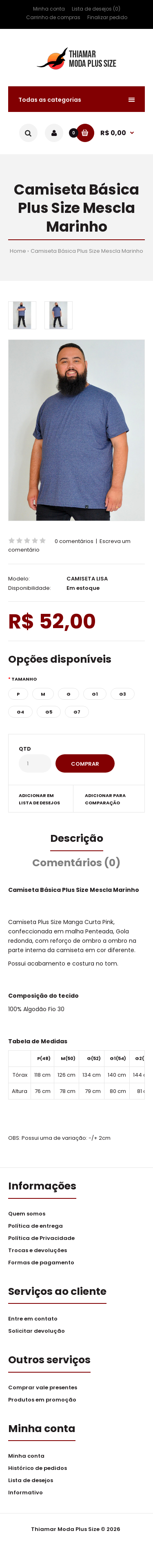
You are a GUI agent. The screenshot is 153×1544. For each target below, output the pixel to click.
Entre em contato (33, 1319)
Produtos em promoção (42, 1400)
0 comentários (74, 541)
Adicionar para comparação (105, 799)
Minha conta (49, 8)
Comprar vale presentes (42, 1387)
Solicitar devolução (36, 1331)
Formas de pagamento (41, 1262)
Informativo (25, 1492)
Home (18, 251)
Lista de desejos (30, 1480)
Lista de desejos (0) (96, 8)
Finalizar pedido (107, 17)
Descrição (76, 838)
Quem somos (26, 1214)
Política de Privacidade (41, 1238)
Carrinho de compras (53, 17)
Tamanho (24, 679)
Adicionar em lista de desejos (39, 799)
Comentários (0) (76, 863)
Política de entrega (35, 1226)
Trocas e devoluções (37, 1250)
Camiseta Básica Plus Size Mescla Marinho (87, 251)
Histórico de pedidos (37, 1468)
